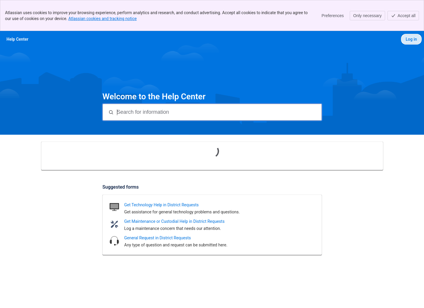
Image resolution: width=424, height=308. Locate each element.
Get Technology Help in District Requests (161, 204)
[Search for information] (218, 112)
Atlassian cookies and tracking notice (102, 18)
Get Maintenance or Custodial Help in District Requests (174, 221)
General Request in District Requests (157, 237)
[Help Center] (17, 39)
